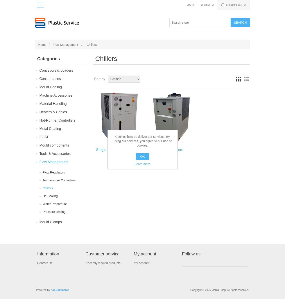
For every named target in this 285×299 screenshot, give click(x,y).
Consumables (50, 79)
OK (142, 156)
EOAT (44, 137)
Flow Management (53, 162)
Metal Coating (50, 129)
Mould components (54, 145)
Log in (190, 4)
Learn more (143, 164)
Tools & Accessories (55, 154)
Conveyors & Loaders (56, 70)
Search (240, 22)
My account (142, 263)
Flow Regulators (54, 172)
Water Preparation (55, 204)
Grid (238, 79)
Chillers (48, 188)
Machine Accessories (55, 95)
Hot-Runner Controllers (57, 120)
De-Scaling (50, 196)
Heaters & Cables (53, 112)
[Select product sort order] (124, 79)
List (246, 79)
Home (42, 44)
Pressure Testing (54, 212)
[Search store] (200, 22)
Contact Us (44, 263)
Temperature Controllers (59, 180)
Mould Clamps (50, 222)
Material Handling (53, 104)
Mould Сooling (50, 87)
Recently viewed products (103, 263)
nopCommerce (60, 290)
